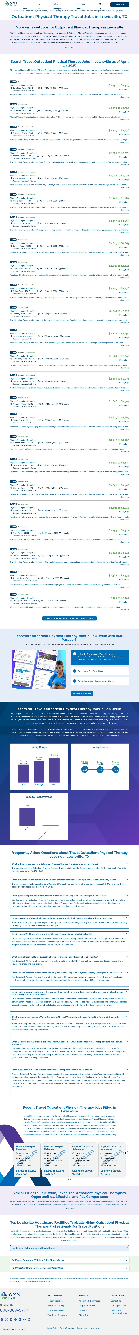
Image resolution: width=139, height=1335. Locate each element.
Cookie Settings (94, 1328)
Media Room (85, 1315)
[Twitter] (6, 1319)
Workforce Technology (57, 1315)
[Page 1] (68, 1179)
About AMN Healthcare (89, 1301)
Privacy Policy (52, 1328)
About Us (101, 6)
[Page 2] (70, 1179)
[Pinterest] (15, 1319)
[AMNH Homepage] (11, 3)
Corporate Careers (87, 1306)
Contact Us (116, 1301)
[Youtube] (25, 1319)
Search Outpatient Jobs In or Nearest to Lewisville (69, 618)
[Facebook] (2, 1319)
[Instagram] (29, 1319)
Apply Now (119, 4)
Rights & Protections (67, 1328)
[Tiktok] (20, 1319)
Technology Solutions (80, 6)
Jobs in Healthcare (55, 1301)
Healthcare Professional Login (119, 1311)
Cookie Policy (82, 1328)
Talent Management (58, 6)
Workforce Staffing (56, 1306)
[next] (125, 1153)
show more (124, 97)
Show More (69, 47)
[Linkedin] (11, 1319)
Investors (83, 1310)
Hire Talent (40, 6)
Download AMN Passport (82, 693)
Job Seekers (24, 6)
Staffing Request (118, 1306)
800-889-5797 (14, 1310)
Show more (69, 1208)
